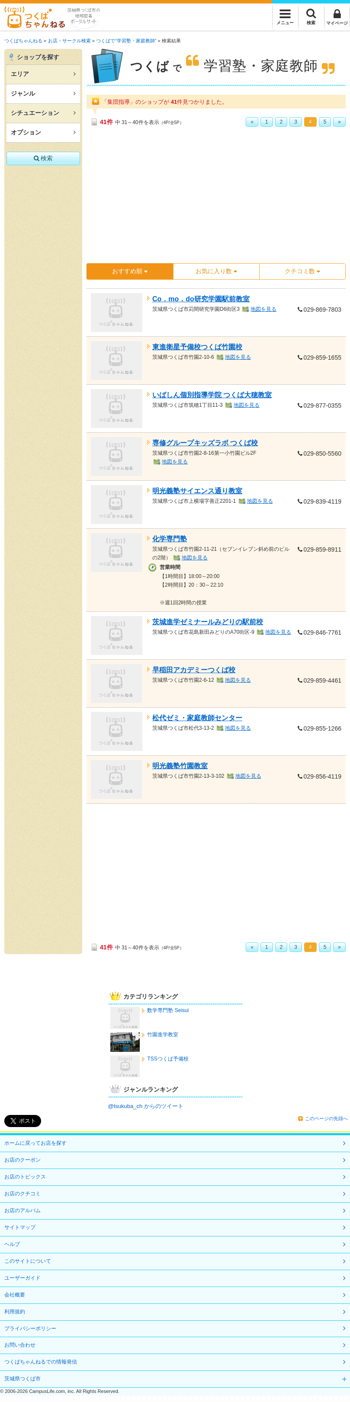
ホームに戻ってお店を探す (35, 1143)
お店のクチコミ (22, 1194)
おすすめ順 (130, 271)
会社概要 (14, 1295)
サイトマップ (19, 1227)
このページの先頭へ (326, 1118)
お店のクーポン (22, 1160)
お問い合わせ (19, 1345)
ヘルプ (12, 1244)
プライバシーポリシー (30, 1328)
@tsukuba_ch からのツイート (145, 1106)
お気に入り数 (216, 271)
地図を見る (263, 309)
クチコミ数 (302, 271)
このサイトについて (27, 1261)
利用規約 (14, 1312)
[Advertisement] (203, 198)
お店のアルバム (22, 1210)
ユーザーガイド (22, 1278)
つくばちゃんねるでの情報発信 (40, 1362)
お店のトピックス (25, 1177)
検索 (43, 158)
